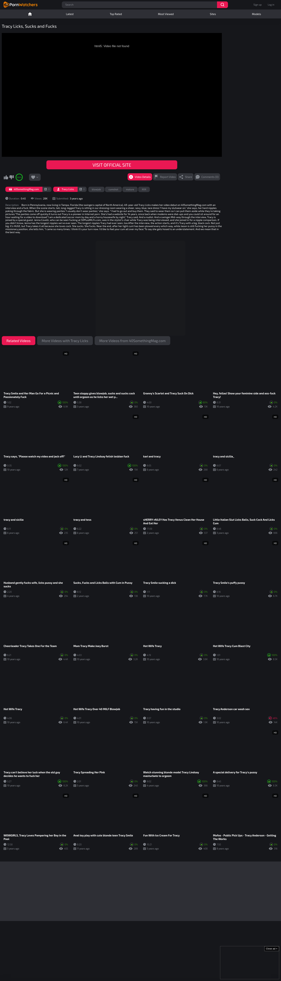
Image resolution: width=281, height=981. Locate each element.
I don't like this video (11, 177)
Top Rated (116, 14)
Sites (213, 14)
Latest (70, 14)
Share (188, 176)
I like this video (6, 177)
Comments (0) (210, 176)
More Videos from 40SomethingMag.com (132, 340)
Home (30, 14)
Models (256, 14)
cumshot (113, 189)
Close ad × (271, 948)
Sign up (258, 4)
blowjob (96, 189)
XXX (144, 189)
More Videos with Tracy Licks (65, 340)
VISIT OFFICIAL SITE (111, 165)
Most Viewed (166, 14)
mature (130, 189)
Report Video (168, 176)
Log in (271, 4)
